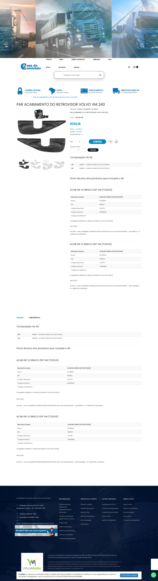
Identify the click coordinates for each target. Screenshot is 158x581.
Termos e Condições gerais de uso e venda (66, 517)
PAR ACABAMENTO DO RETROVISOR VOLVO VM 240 (55, 97)
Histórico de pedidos (87, 516)
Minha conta (106, 516)
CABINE (79, 109)
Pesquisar (25, 97)
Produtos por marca (109, 504)
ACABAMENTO (86, 109)
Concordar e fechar (129, 575)
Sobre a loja (63, 523)
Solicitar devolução (87, 508)
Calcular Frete (75, 147)
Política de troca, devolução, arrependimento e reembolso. (65, 508)
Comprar (97, 141)
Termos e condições (66, 535)
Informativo (84, 524)
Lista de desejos (86, 520)
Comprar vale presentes (67, 538)
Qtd (71, 142)
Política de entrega (65, 527)
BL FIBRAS (95, 109)
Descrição (19, 317)
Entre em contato (86, 504)
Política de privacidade (67, 531)
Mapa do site (85, 512)
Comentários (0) (34, 317)
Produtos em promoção (110, 512)
